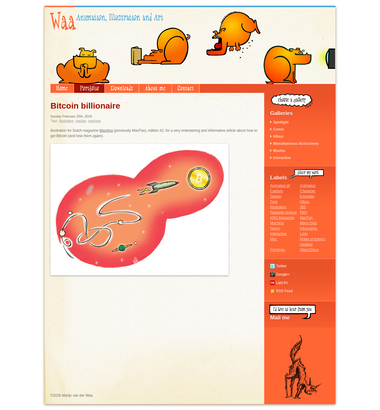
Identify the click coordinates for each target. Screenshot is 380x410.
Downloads (122, 88)
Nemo (275, 228)
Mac (273, 239)
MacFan (81, 121)
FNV (303, 212)
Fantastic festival (283, 212)
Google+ (283, 274)
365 (303, 207)
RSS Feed (284, 291)
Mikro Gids (308, 223)
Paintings (277, 250)
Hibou (278, 136)
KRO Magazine (282, 218)
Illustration (66, 121)
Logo (304, 234)
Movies (279, 151)
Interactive (282, 158)
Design (275, 196)
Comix (278, 129)
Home (62, 88)
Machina (94, 121)
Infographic (308, 228)
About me (155, 88)
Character (308, 191)
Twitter (281, 266)
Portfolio (89, 88)
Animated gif (280, 186)
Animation (308, 186)
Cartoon (276, 191)
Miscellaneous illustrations (296, 144)
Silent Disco (309, 250)
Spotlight (281, 122)
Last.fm (282, 283)
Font (273, 202)
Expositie (307, 196)
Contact (185, 88)
